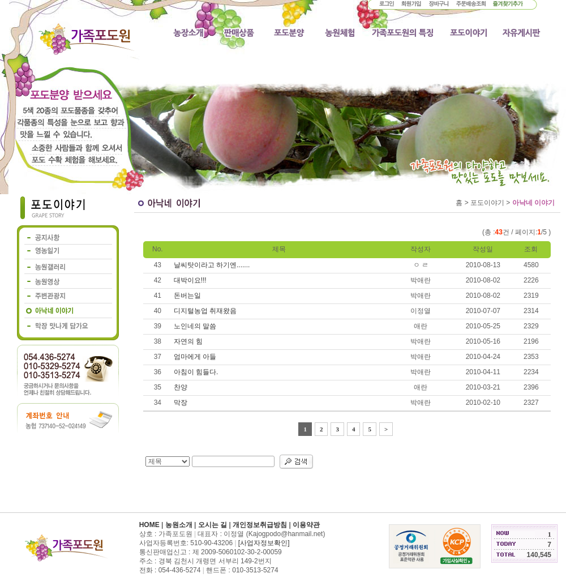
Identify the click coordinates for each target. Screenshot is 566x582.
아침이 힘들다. (196, 372)
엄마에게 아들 (195, 357)
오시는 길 (212, 525)
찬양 (180, 387)
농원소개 (178, 525)
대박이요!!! (190, 280)
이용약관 (306, 525)
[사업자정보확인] (264, 543)
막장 (180, 402)
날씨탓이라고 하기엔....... (212, 265)
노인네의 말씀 (195, 326)
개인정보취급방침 (260, 525)
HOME (149, 525)
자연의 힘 (188, 341)
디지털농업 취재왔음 (205, 311)
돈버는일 (187, 295)
